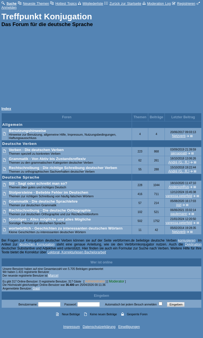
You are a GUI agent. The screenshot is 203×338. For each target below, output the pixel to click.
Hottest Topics (63, 4)
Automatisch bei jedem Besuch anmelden (131, 304)
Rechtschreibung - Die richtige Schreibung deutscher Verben (63, 168)
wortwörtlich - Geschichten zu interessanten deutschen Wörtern (65, 228)
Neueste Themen (33, 4)
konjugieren (186, 240)
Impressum (71, 327)
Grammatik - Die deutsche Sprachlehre (43, 201)
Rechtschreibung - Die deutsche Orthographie (50, 210)
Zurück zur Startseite (122, 4)
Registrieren (183, 4)
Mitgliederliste (90, 4)
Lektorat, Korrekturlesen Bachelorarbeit (76, 252)
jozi (178, 205)
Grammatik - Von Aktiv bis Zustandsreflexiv (47, 159)
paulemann (178, 214)
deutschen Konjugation (37, 244)
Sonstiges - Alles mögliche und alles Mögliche (50, 219)
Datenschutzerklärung (99, 327)
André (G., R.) (179, 162)
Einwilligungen (129, 327)
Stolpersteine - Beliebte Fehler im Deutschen (48, 192)
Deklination (193, 244)
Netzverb (179, 136)
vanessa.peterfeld (178, 196)
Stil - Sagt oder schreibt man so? (38, 183)
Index (6, 109)
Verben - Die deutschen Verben (36, 150)
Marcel (53, 275)
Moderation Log (157, 4)
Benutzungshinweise (27, 131)
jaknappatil (179, 153)
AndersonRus (178, 187)
